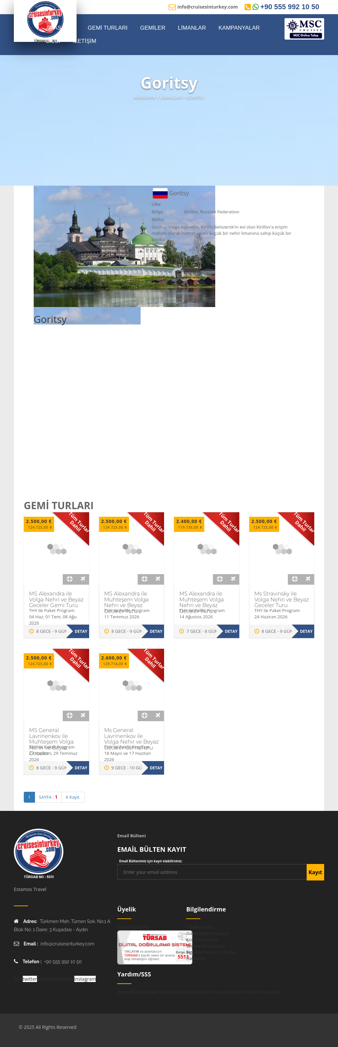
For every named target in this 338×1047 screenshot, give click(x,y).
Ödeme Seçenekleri (202, 943)
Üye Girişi (139, 927)
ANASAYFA (60, 28)
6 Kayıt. (73, 797)
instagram (85, 979)
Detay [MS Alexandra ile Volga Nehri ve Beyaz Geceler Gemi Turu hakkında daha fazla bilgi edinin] (81, 631)
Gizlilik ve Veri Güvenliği (200, 930)
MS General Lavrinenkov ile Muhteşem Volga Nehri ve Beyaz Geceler (51, 741)
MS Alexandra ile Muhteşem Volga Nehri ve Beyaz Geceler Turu (126, 602)
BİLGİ (53, 41)
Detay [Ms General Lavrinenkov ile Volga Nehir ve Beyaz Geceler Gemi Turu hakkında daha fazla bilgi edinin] (156, 768)
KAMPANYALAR (239, 28)
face (18, 979)
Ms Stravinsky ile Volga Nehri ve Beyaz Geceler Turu (281, 599)
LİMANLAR (192, 28)
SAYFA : (48, 797)
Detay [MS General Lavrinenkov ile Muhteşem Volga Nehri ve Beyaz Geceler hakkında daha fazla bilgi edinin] (81, 768)
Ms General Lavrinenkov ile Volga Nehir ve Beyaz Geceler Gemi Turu (131, 739)
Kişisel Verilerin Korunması (255, 992)
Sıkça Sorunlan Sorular (206, 992)
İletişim (124, 992)
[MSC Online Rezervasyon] (304, 29)
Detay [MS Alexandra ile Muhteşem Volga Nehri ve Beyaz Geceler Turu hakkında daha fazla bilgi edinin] (156, 631)
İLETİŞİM (84, 41)
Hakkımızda (172, 992)
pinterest (64, 979)
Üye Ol (123, 927)
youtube (46, 979)
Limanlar (171, 97)
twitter (30, 979)
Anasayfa (144, 97)
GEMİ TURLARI (108, 28)
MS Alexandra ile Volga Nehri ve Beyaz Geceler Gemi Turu (56, 599)
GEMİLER (152, 28)
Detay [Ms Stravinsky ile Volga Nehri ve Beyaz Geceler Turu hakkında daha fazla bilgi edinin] (306, 631)
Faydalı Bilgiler (146, 992)
